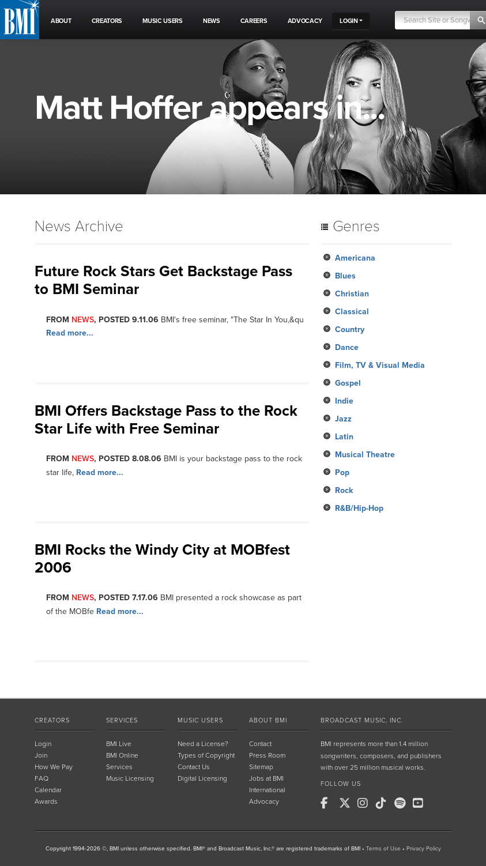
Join (41, 755)
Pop (342, 472)
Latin (344, 437)
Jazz (343, 419)
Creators (52, 720)
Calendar (48, 790)
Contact (260, 744)
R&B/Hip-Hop (359, 508)
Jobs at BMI (266, 778)
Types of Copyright (206, 755)
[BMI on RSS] (439, 803)
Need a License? (203, 744)
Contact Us (194, 767)
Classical (352, 312)
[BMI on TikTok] (384, 803)
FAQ (41, 778)
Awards (46, 801)
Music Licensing (130, 778)
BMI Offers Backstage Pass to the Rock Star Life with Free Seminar (166, 420)
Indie (344, 401)
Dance (347, 347)
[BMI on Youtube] (421, 803)
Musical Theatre (365, 455)
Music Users (200, 720)
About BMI (268, 720)
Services (122, 720)
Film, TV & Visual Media (380, 365)
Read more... (69, 333)
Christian (352, 294)
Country (349, 329)
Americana (355, 258)
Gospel (348, 383)
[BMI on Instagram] (365, 803)
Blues (345, 276)
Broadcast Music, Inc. (362, 720)
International (267, 790)
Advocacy (264, 801)
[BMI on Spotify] (402, 803)
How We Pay (54, 767)
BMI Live (118, 744)
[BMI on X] (347, 803)
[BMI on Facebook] (329, 803)
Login (43, 744)
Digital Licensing (202, 778)
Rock (344, 490)
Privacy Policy (423, 848)
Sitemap (261, 767)
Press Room (267, 755)
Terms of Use (383, 848)
